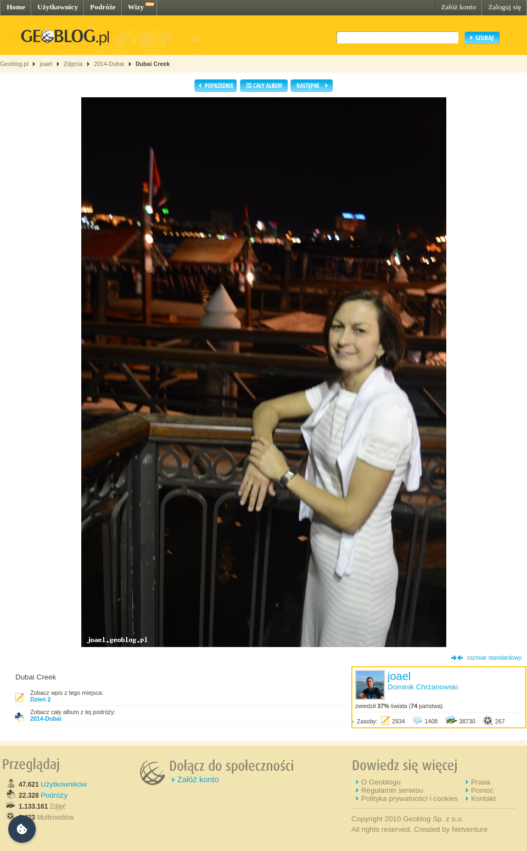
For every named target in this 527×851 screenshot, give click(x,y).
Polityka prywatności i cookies (409, 798)
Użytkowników (64, 784)
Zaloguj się (504, 7)
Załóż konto (458, 7)
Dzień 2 (40, 699)
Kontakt (483, 798)
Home (16, 7)
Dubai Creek (153, 63)
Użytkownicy (57, 7)
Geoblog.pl (14, 63)
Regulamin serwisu (392, 790)
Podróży (54, 795)
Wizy (136, 7)
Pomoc (482, 790)
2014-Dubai (109, 63)
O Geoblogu (381, 782)
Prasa (480, 782)
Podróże (103, 7)
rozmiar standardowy (494, 657)
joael (46, 63)
